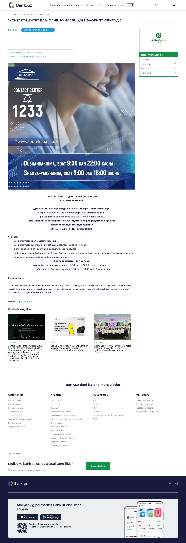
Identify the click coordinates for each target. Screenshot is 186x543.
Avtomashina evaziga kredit (148, 411)
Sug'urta (111, 5)
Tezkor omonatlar (16, 423)
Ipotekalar (158, 73)
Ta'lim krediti (56, 404)
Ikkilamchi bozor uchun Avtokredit (108, 415)
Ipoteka (79, 5)
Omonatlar (55, 5)
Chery (95, 408)
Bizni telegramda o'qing (35, 30)
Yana (121, 5)
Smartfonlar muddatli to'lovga (26, 52)
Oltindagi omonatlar (17, 408)
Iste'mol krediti (57, 400)
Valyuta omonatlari (16, 404)
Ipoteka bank (16, 278)
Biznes (100, 5)
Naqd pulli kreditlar (59, 430)
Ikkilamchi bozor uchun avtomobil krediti (69, 419)
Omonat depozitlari (17, 415)
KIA (94, 400)
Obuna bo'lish (98, 466)
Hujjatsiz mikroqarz (144, 408)
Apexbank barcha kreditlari (62, 445)
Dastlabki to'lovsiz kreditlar (62, 411)
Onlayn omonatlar (16, 411)
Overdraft (55, 408)
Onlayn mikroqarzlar (145, 400)
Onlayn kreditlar (58, 423)
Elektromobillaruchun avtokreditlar (66, 438)
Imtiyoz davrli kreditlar (61, 426)
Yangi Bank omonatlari (18, 426)
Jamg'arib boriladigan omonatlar (22, 419)
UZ (156, 5)
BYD (95, 419)
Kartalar (90, 5)
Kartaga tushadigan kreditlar (63, 434)
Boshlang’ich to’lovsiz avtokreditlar (66, 415)
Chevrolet (97, 411)
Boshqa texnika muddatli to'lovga (28, 56)
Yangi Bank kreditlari (60, 441)
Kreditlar (68, 5)
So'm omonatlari (15, 400)
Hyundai (97, 404)
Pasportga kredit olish (145, 404)
